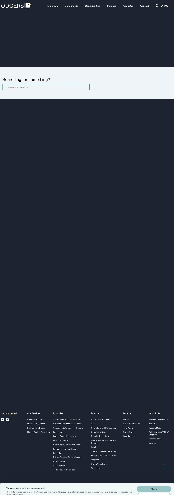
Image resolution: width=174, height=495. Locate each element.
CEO (93, 424)
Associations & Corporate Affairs (67, 420)
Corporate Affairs (98, 432)
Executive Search (34, 420)
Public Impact (59, 461)
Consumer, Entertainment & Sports (68, 428)
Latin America (129, 436)
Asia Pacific (128, 428)
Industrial (57, 453)
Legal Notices (155, 439)
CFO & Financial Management (103, 428)
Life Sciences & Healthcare (64, 449)
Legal (93, 447)
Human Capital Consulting (38, 432)
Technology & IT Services (64, 470)
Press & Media (155, 428)
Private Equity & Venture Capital (66, 445)
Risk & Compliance (99, 464)
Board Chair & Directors (101, 420)
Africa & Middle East (131, 424)
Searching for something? (26, 79)
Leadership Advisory (36, 428)
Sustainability (59, 466)
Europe (126, 420)
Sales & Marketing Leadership (103, 451)
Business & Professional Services (67, 424)
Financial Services (61, 440)
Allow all (154, 478)
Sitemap (152, 443)
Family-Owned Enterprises (64, 436)
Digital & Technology (100, 436)
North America (129, 432)
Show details (11, 490)
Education (57, 432)
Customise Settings (154, 484)
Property (95, 460)
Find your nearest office (159, 420)
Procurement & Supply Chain (103, 456)
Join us (152, 424)
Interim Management (36, 424)
